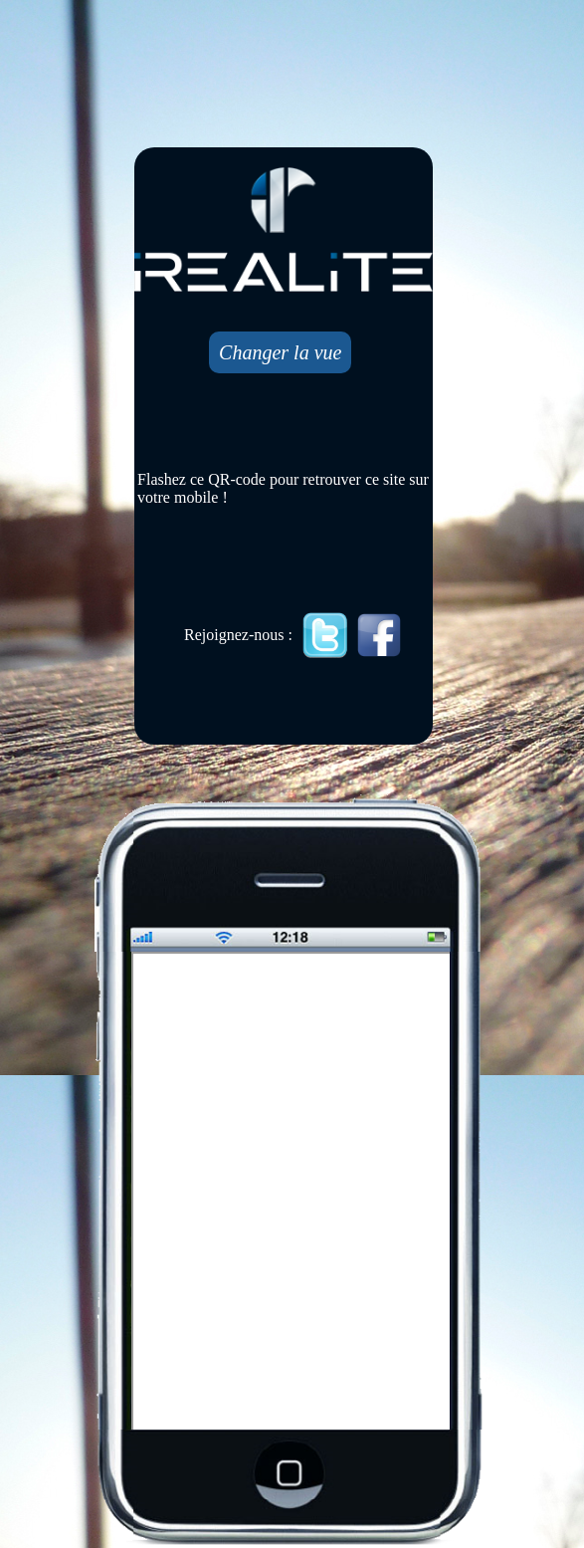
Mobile (292, 1193)
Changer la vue (280, 352)
